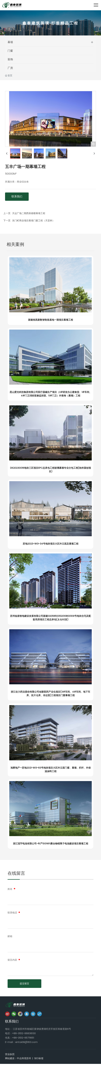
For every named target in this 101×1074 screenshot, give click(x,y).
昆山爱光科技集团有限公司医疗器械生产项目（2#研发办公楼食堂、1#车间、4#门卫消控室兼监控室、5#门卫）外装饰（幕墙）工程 (51, 393)
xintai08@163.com (26, 1042)
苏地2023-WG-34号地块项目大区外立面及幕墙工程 (50, 543)
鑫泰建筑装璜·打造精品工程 (50, 24)
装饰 (10, 59)
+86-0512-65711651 (23, 1037)
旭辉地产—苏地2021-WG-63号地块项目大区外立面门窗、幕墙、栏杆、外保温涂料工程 (50, 769)
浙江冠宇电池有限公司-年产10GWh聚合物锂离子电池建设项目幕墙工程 (50, 843)
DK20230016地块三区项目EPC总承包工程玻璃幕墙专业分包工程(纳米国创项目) (50, 469)
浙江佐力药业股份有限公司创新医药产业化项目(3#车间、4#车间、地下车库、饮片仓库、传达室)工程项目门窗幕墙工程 (50, 693)
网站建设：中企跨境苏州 (18, 1058)
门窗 (10, 51)
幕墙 (10, 42)
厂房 (10, 68)
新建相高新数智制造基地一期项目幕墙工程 (50, 319)
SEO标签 (39, 1058)
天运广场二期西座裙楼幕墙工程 (28, 213)
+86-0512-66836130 (24, 1033)
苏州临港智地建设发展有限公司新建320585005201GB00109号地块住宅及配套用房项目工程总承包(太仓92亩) (50, 617)
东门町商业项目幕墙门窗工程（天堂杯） (33, 220)
